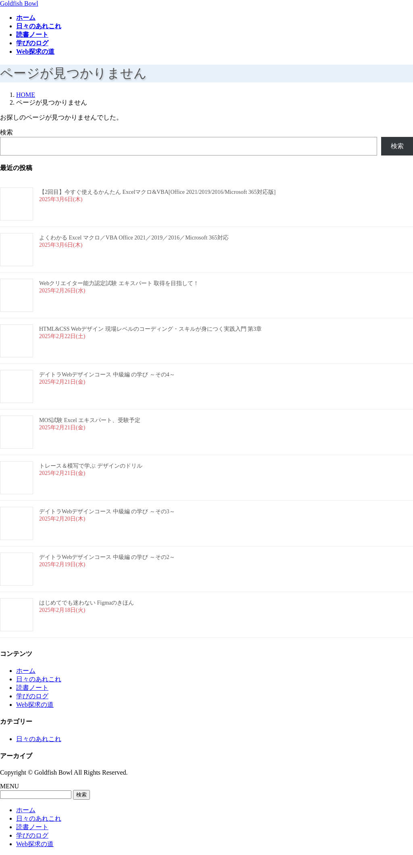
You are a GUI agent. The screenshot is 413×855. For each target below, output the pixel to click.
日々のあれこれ (38, 679)
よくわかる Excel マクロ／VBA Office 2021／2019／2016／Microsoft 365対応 (134, 238)
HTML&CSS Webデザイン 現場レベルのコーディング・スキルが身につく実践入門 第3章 (150, 329)
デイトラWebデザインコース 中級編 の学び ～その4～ (107, 375)
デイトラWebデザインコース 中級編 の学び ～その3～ (107, 511)
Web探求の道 (35, 704)
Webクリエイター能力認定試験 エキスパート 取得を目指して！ (119, 283)
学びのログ (32, 696)
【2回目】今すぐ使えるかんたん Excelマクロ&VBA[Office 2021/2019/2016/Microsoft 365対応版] (157, 192)
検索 (6, 132)
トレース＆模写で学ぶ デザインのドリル (90, 466)
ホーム (25, 670)
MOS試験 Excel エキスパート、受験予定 (89, 420)
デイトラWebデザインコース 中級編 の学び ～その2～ (107, 557)
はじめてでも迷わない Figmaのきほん (86, 603)
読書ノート (32, 687)
